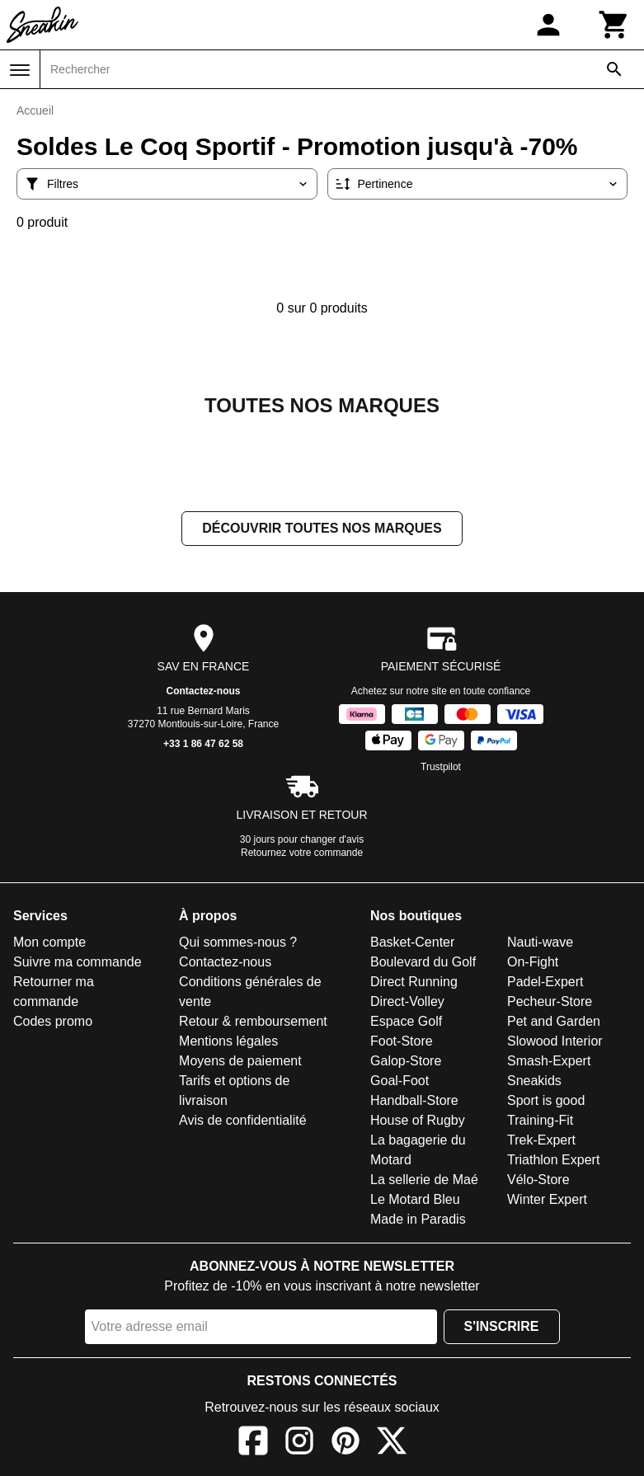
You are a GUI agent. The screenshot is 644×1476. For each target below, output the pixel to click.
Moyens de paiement (240, 1061)
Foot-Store (401, 1041)
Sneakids (534, 1081)
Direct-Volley (407, 1001)
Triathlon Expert (553, 1160)
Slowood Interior (555, 1041)
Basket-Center (412, 942)
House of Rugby (417, 1120)
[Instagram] (299, 1443)
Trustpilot (441, 767)
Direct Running (414, 982)
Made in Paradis (418, 1219)
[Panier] (614, 24)
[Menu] (20, 70)
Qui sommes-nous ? (238, 942)
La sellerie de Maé (424, 1180)
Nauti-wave (540, 942)
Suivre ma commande (77, 962)
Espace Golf (406, 1021)
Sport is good (546, 1100)
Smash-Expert (548, 1061)
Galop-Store (405, 1061)
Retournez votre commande (302, 852)
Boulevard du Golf (423, 962)
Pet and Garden (553, 1021)
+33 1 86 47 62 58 (203, 744)
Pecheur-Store (549, 1001)
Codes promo (52, 1021)
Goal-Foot (399, 1081)
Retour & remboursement (253, 1021)
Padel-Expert (545, 982)
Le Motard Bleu (415, 1199)
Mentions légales (228, 1041)
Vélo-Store (538, 1180)
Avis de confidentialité (242, 1120)
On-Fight (532, 962)
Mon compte (49, 942)
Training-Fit (540, 1120)
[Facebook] (253, 1443)
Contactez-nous (204, 691)
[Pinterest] (345, 1443)
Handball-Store (414, 1100)
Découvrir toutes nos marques (321, 528)
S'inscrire (501, 1326)
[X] (391, 1443)
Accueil (35, 110)
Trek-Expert (541, 1140)
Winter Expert (547, 1199)
